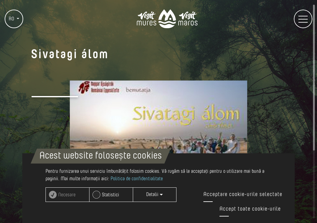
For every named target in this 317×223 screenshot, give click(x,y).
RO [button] (12, 18)
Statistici (110, 194)
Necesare (67, 194)
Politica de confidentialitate (137, 178)
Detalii (154, 194)
